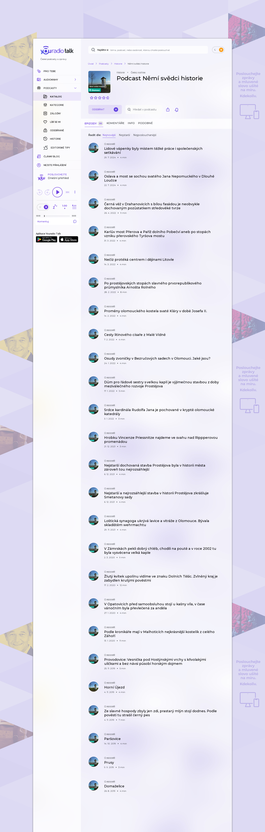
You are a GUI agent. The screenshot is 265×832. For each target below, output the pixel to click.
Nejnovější (109, 135)
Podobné (145, 123)
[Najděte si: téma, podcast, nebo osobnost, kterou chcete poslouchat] (148, 50)
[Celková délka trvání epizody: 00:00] (75, 156)
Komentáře (115, 123)
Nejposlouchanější (144, 135)
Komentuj (57, 161)
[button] (57, 79)
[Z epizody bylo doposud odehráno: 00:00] (39, 156)
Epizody (94, 123)
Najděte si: (103, 50)
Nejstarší (124, 135)
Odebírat (105, 109)
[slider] (44, 156)
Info (131, 123)
